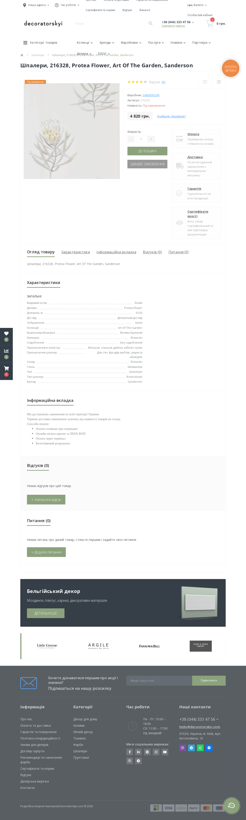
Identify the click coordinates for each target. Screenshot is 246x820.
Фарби (78, 745)
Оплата (193, 134)
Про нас (26, 719)
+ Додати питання (46, 552)
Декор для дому (85, 719)
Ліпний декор (83, 732)
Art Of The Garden (130, 328)
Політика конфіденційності (40, 738)
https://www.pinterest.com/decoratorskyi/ (147, 752)
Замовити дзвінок (173, 26)
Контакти (27, 788)
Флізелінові (134, 377)
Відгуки (127, 10)
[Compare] (219, 81)
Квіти (138, 323)
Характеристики (75, 252)
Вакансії (145, 10)
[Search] (150, 23)
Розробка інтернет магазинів (39, 806)
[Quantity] (141, 139)
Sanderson (151, 95)
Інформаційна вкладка (116, 252)
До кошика (147, 151)
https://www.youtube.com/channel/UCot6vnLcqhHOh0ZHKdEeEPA (165, 752)
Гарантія (194, 188)
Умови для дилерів (34, 745)
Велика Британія (131, 333)
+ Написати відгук (46, 499)
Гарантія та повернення (38, 732)
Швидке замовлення (148, 164)
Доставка (195, 157)
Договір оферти (32, 751)
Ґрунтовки (81, 757)
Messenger (209, 747)
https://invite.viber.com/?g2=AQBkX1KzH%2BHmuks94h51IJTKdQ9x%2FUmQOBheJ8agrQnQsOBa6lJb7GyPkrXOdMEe (129, 760)
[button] (6, 371)
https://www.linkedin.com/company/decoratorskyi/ (138, 752)
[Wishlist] (205, 81)
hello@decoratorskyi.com (199, 727)
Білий (138, 303)
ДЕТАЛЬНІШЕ (45, 613)
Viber (182, 747)
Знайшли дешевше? (171, 116)
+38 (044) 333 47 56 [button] (199, 719)
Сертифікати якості (197, 213)
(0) (163, 82)
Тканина (79, 738)
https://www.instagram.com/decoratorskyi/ (156, 752)
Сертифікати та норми (100, 10)
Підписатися (209, 680)
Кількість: (134, 132)
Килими (79, 725)
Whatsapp (200, 747)
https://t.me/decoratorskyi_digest (138, 760)
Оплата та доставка (35, 725)
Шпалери (80, 751)
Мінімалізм (135, 367)
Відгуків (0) (152, 252)
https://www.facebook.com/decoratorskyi (130, 752)
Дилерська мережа (34, 781)
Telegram (191, 747)
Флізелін (136, 362)
